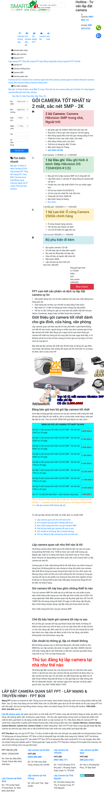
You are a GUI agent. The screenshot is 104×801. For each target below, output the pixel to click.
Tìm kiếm (43, 10)
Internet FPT (17, 58)
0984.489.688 (35, 757)
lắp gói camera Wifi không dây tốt (51, 505)
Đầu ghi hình (20, 92)
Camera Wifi (17, 72)
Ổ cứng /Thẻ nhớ (45, 89)
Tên (11, 134)
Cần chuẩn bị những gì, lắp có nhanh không (55, 531)
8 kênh (26, 89)
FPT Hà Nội (75, 61)
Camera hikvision (79, 80)
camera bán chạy (19, 50)
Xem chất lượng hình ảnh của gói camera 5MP (57, 525)
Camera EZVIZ (14, 80)
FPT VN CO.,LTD (9, 750)
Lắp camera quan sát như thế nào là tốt (54, 520)
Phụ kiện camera (19, 86)
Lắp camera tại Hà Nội (38, 750)
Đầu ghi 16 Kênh (15, 89)
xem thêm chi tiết (55, 150)
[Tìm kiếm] (52, 5)
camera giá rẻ (66, 80)
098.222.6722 (87, 760)
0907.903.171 (61, 760)
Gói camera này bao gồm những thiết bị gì (55, 523)
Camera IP (16, 65)
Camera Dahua (23, 82)
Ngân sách (12, 127)
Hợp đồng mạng (46, 61)
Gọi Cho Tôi (19, 151)
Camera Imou (27, 80)
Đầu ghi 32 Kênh (73, 89)
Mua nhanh (82, 286)
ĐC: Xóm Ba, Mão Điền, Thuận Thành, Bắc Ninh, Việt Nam (12, 761)
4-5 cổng (84, 89)
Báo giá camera (19, 54)
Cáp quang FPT (15, 61)
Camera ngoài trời (41, 80)
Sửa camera (54, 80)
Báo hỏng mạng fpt (62, 61)
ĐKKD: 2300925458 (10, 754)
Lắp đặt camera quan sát (12, 714)
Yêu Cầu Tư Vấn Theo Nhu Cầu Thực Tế (29, 96)
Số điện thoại (12, 142)
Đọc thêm (52, 202)
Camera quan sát (19, 76)
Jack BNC (33, 89)
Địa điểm (12, 102)
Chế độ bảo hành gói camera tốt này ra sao (55, 528)
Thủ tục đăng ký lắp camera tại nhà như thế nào (57, 534)
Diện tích (12, 119)
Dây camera (32, 92)
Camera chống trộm (20, 68)
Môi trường (12, 111)
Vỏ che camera (59, 89)
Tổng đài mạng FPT (30, 61)
